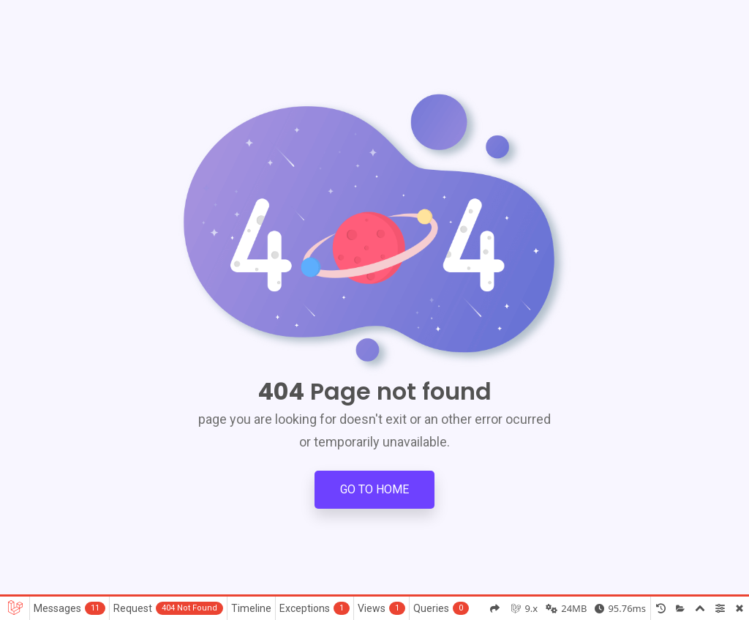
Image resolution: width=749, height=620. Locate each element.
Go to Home (374, 489)
